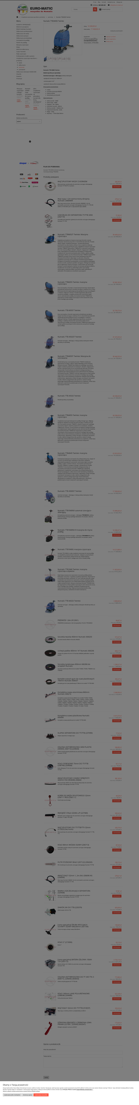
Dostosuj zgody (27, 1095)
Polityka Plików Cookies (70, 1089)
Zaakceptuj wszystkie (41, 1095)
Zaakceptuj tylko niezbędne (12, 1095)
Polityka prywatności (86, 1089)
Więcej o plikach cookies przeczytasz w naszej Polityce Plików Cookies (21, 1091)
